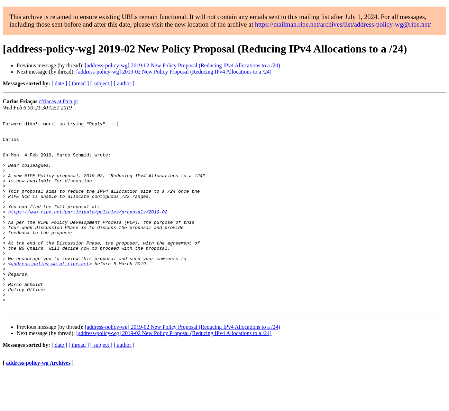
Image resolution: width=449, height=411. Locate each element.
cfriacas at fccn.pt (58, 101)
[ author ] (124, 83)
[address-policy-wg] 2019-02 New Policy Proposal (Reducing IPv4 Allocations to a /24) (182, 65)
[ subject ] (101, 83)
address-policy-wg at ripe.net (50, 293)
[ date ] (59, 83)
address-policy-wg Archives (38, 402)
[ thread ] (78, 83)
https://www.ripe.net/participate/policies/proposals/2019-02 (87, 231)
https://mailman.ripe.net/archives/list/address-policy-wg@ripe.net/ (343, 24)
